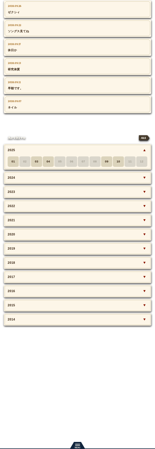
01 (13, 161)
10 (118, 161)
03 (36, 161)
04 (48, 161)
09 (106, 161)
